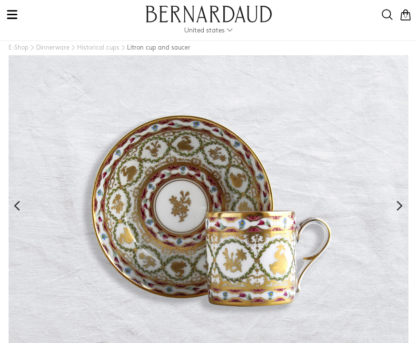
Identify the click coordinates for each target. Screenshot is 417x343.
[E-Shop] (19, 48)
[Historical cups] (94, 48)
